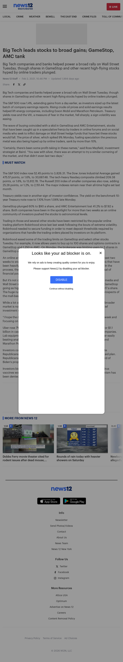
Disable (61, 279)
